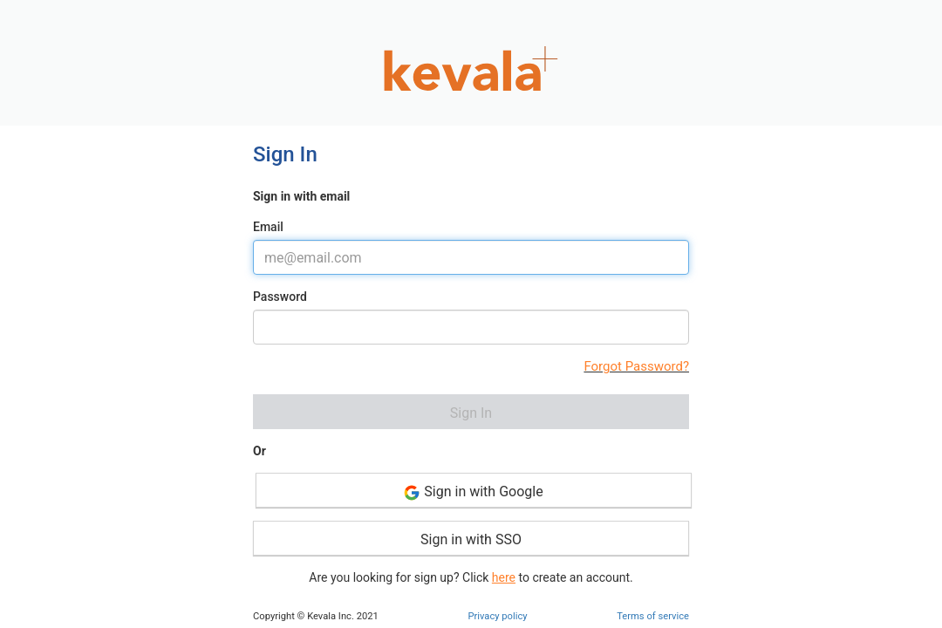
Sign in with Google (473, 492)
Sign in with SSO (471, 539)
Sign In (471, 413)
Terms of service (653, 616)
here (503, 577)
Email (268, 227)
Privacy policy (497, 616)
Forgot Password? (636, 366)
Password (280, 297)
